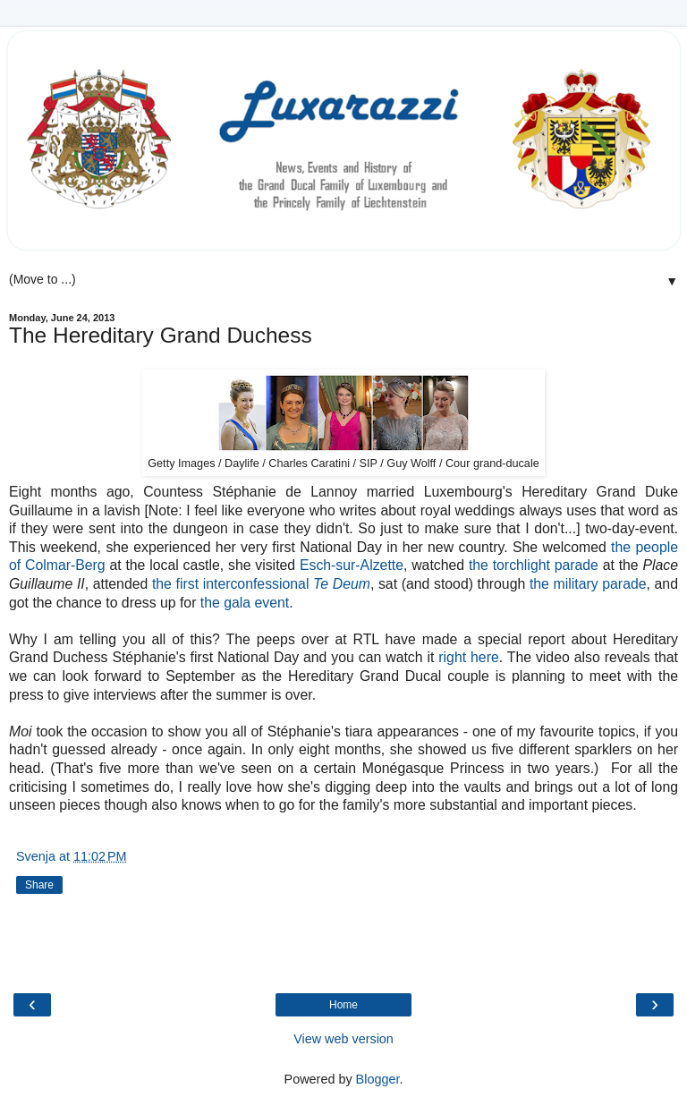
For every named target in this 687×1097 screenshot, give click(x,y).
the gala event (244, 602)
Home (343, 1005)
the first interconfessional (261, 583)
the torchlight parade (533, 565)
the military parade (588, 583)
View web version (343, 1039)
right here (468, 657)
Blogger (378, 1079)
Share (39, 885)
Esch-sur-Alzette (351, 565)
